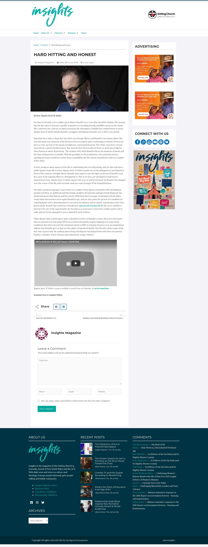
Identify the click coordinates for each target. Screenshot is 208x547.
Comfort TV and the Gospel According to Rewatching (109, 476)
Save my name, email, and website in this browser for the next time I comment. (75, 403)
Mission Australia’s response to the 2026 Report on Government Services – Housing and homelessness (155, 498)
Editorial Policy (42, 491)
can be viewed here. (102, 288)
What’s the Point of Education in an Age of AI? (110, 490)
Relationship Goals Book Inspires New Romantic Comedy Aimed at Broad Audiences (107, 508)
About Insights (168, 543)
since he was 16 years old (90, 205)
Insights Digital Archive (46, 487)
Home (36, 45)
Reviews (45, 45)
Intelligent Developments (77, 543)
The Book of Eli (158, 447)
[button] (46, 33)
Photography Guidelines (46, 497)
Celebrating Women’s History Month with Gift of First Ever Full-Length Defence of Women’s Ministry (154, 478)
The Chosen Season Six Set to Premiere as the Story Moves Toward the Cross (110, 463)
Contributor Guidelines (45, 494)
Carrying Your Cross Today (154, 485)
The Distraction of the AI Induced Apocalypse (107, 447)
